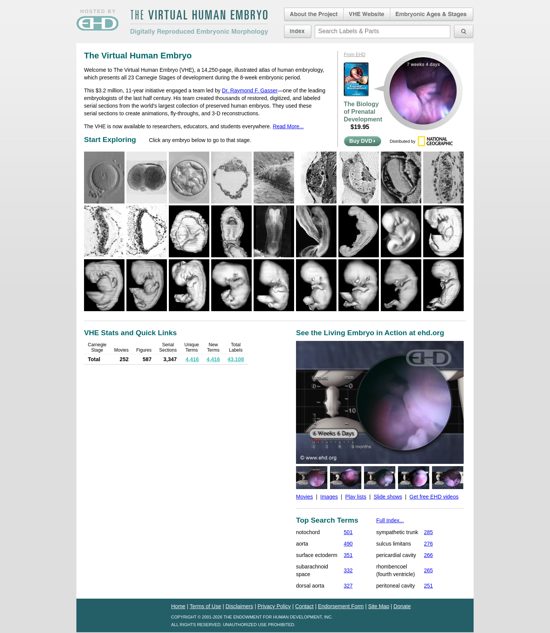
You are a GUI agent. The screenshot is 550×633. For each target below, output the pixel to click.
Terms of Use (205, 606)
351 (348, 555)
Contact (304, 606)
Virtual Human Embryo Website (366, 14)
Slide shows (388, 497)
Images (329, 497)
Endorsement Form (341, 606)
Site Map (378, 606)
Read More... (288, 126)
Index (298, 31)
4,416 (192, 359)
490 (348, 544)
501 (348, 532)
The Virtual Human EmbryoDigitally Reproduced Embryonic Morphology (199, 22)
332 (348, 570)
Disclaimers (239, 606)
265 (428, 570)
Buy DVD (362, 141)
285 (428, 532)
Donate (402, 606)
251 (428, 586)
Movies (304, 497)
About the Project (313, 14)
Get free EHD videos (433, 497)
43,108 (236, 359)
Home (178, 606)
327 (348, 586)
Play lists (355, 497)
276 (428, 544)
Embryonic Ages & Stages (432, 14)
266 (428, 555)
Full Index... (390, 520)
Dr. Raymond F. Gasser (250, 90)
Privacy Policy (274, 606)
